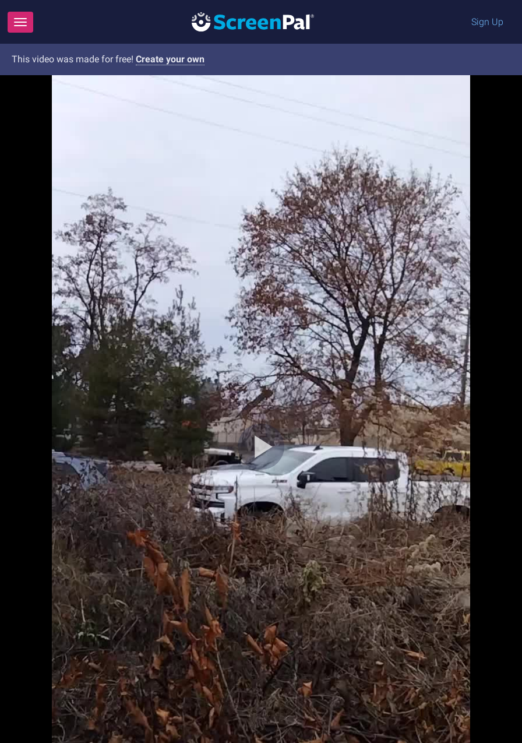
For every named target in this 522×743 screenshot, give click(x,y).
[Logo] (253, 21)
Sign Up (487, 21)
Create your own (170, 59)
